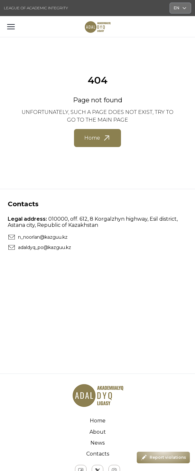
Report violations (163, 457)
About (97, 432)
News (97, 443)
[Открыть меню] (11, 27)
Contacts (97, 454)
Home (97, 138)
